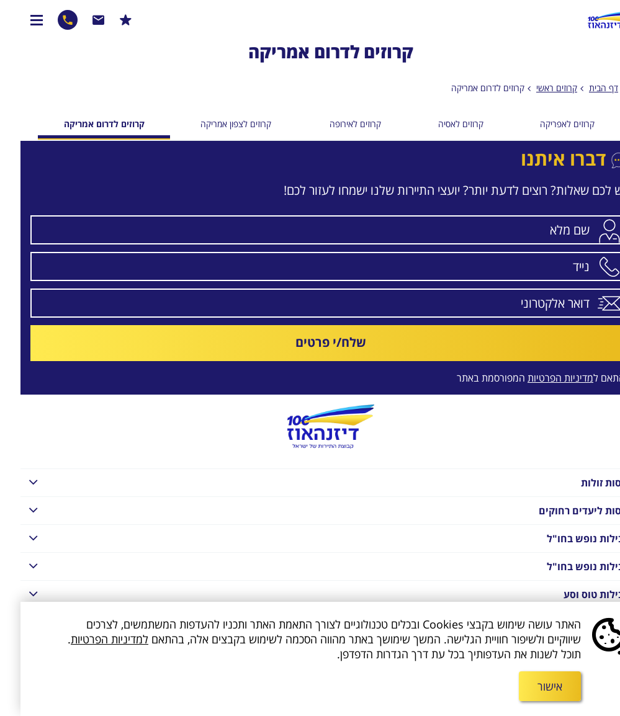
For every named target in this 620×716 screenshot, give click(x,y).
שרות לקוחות (78, 20)
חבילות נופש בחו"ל (305, 537)
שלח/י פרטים (310, 342)
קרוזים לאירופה (335, 124)
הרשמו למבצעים (105, 20)
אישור (529, 686)
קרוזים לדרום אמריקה (467, 88)
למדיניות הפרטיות (89, 639)
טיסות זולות (305, 481)
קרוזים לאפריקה (546, 124)
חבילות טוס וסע (305, 593)
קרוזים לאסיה (440, 124)
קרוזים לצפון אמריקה (215, 124)
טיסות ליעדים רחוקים (305, 509)
